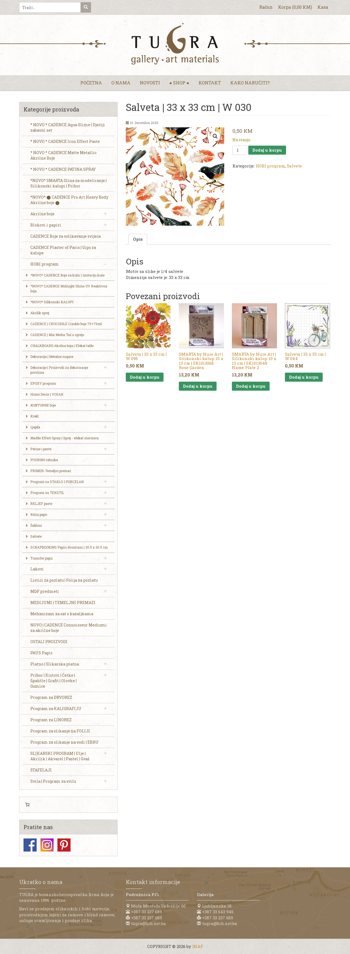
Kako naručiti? (250, 83)
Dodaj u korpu (267, 150)
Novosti (150, 83)
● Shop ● (179, 83)
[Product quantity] (239, 150)
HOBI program (270, 166)
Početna (91, 83)
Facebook (30, 845)
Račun (266, 7)
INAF (197, 946)
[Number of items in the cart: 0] (27, 805)
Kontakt (210, 83)
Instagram (47, 845)
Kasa (322, 7)
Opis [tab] (138, 239)
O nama (120, 83)
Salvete (294, 166)
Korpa (295, 7)
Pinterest (64, 845)
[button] (215, 136)
